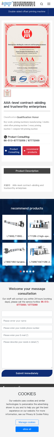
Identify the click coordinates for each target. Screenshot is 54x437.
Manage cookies (27, 422)
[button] (21, 271)
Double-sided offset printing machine (26, 11)
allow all (27, 429)
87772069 (33, 140)
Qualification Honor (28, 117)
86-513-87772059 (14, 140)
